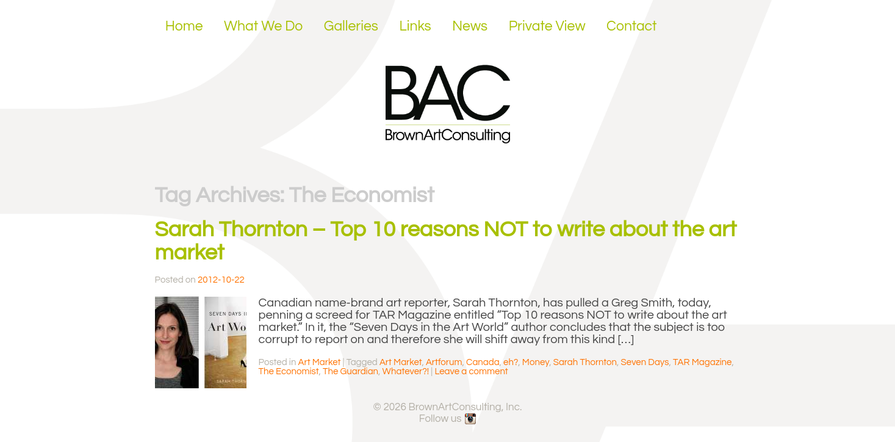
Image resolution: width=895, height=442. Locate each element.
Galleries (351, 26)
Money (535, 362)
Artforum (444, 362)
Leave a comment (471, 371)
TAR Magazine (702, 362)
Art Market (319, 362)
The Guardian (350, 371)
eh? (510, 362)
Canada (483, 362)
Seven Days (645, 362)
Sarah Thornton (585, 362)
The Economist (289, 371)
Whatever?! (406, 371)
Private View (547, 26)
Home (184, 26)
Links (415, 26)
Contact (631, 26)
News (469, 26)
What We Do (263, 26)
